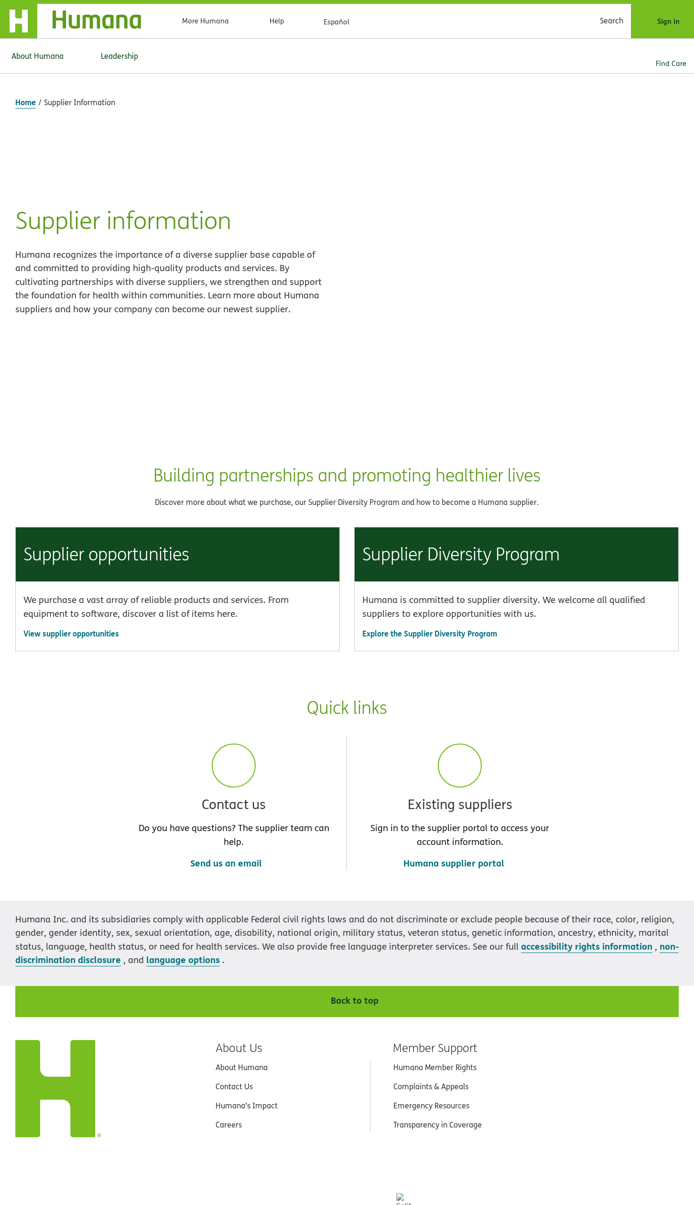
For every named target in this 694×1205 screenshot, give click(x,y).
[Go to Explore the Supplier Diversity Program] (516, 484)
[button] (177, 440)
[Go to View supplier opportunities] (177, 484)
